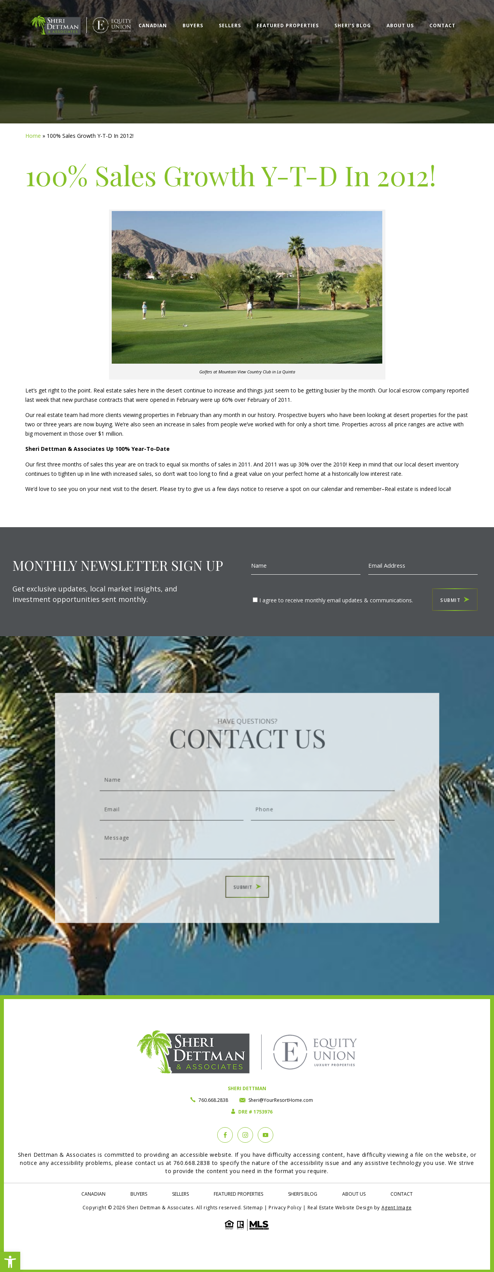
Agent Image (396, 1207)
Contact (442, 25)
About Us (400, 25)
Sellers (230, 25)
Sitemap (253, 1207)
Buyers (193, 25)
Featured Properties (288, 25)
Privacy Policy (285, 1207)
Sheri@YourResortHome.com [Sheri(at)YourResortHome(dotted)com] (280, 1100)
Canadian (153, 25)
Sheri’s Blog (352, 25)
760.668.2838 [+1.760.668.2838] (213, 1100)
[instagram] (245, 1135)
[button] (10, 1262)
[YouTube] (265, 1135)
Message (247, 837)
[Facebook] (225, 1135)
